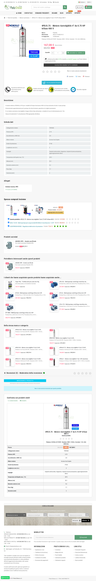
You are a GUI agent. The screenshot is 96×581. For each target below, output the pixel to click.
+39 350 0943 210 (10, 2)
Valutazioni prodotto (60, 557)
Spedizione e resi (39, 549)
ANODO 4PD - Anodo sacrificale (25, 241)
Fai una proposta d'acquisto (52, 83)
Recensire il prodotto (25, 380)
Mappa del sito (59, 552)
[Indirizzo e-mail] (54, 537)
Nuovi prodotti (78, 560)
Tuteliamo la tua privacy (41, 552)
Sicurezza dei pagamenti (41, 560)
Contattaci (43, 2)
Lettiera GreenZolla (80, 557)
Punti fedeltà (58, 555)
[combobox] (49, 7)
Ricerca (86, 520)
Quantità (47, 52)
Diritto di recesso (39, 555)
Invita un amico (79, 555)
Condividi (70, 76)
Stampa (23, 401)
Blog (50, 2)
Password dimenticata (81, 552)
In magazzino (45, 36)
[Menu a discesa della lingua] (82, 2)
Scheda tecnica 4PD (11, 187)
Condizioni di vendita (40, 557)
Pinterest (86, 76)
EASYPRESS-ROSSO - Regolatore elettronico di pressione (26, 226)
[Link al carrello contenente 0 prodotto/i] (88, 7)
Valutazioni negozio (60, 560)
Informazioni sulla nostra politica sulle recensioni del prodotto (25, 383)
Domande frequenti (80, 549)
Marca (43, 32)
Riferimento (45, 34)
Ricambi (56, 2)
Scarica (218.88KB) (11, 189)
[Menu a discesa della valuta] (89, 2)
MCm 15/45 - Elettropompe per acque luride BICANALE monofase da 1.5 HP (32, 222)
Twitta (78, 76)
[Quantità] (58, 52)
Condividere (13, 401)
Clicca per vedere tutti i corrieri (66, 65)
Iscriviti (83, 537)
